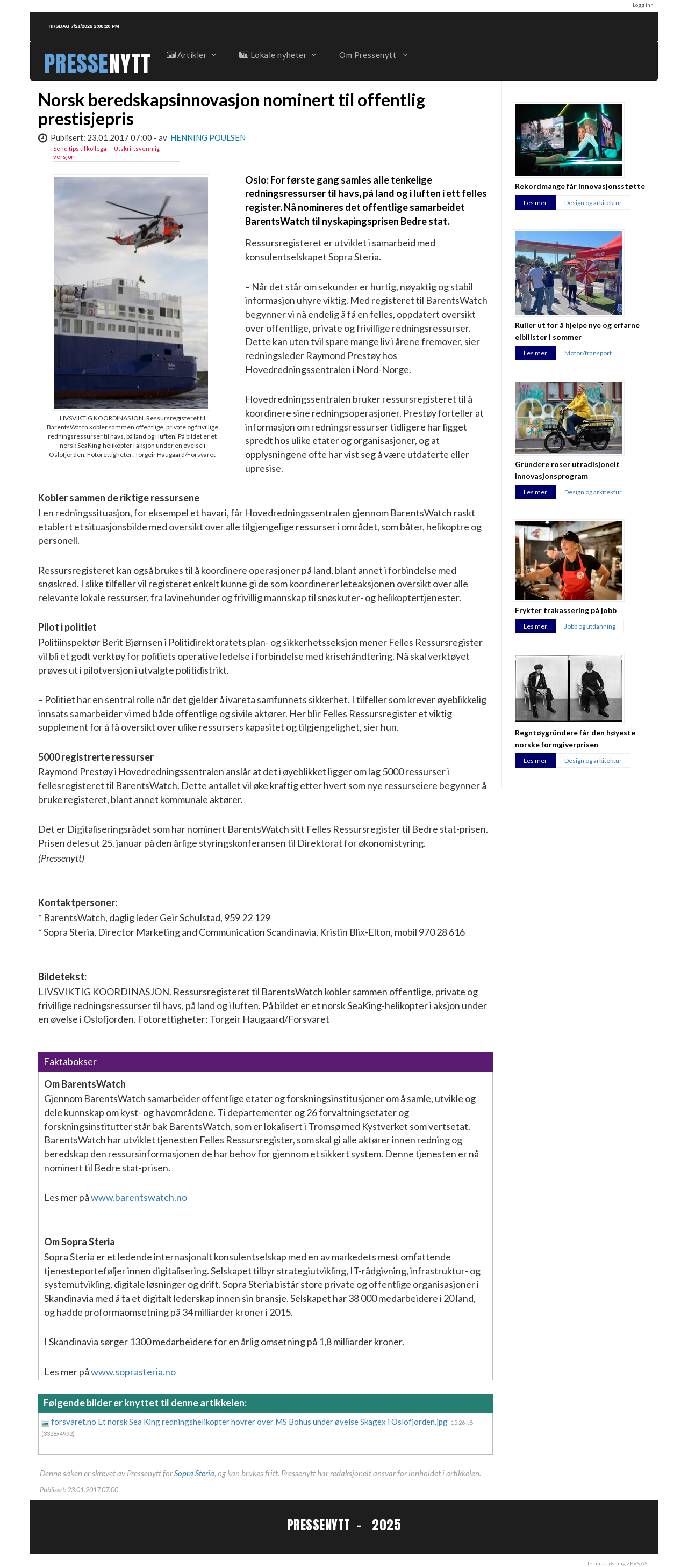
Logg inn (643, 5)
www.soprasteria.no (133, 1371)
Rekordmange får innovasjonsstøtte (580, 186)
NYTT (130, 64)
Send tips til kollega (79, 148)
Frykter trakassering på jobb (566, 610)
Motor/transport (588, 353)
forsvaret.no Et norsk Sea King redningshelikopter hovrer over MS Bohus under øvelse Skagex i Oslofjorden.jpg (250, 1421)
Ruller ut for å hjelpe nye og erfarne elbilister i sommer (577, 330)
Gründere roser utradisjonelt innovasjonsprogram (567, 470)
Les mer (535, 203)
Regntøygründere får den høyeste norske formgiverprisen (575, 738)
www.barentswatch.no (139, 1197)
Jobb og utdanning (589, 626)
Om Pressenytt (372, 54)
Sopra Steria (194, 1473)
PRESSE (76, 64)
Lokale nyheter (277, 54)
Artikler (191, 54)
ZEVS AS (637, 1563)
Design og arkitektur (593, 203)
